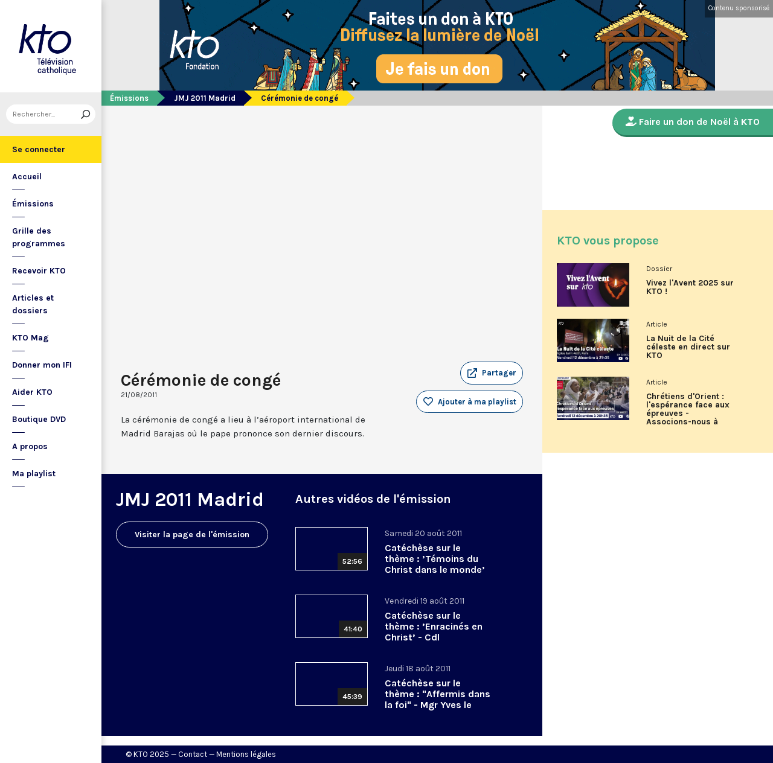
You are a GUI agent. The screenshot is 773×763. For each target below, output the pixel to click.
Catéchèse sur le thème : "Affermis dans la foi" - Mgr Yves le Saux (437, 699)
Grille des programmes (38, 237)
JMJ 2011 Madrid (205, 98)
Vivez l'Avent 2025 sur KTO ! (690, 287)
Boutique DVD (39, 419)
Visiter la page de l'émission (192, 534)
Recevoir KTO (39, 271)
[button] (491, 373)
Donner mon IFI (42, 365)
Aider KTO (32, 392)
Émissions (33, 204)
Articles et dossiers (33, 304)
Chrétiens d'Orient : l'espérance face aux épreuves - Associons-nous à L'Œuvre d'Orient (688, 413)
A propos (30, 446)
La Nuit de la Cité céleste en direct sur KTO (688, 347)
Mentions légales (246, 754)
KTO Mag (30, 338)
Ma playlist (34, 473)
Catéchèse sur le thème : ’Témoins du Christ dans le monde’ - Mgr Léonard (435, 564)
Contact (192, 754)
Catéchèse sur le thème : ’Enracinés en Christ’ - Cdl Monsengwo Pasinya (434, 632)
